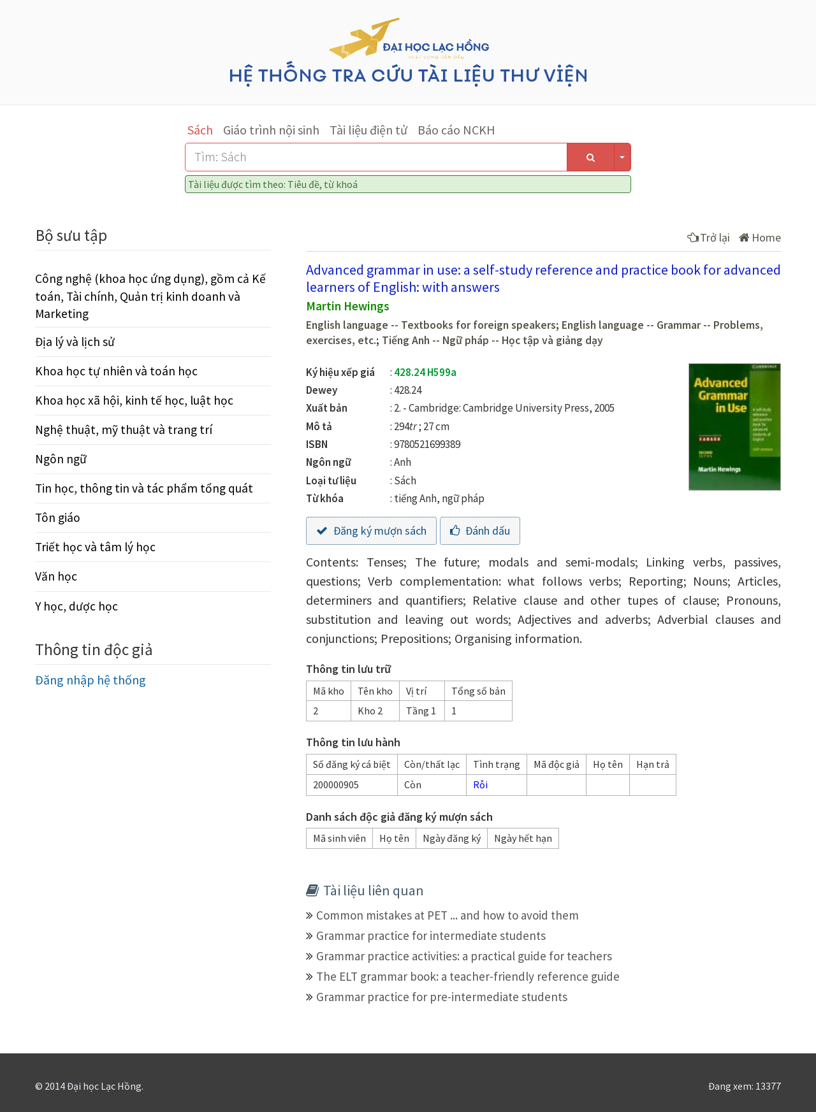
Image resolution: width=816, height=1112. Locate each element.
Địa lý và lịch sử (75, 341)
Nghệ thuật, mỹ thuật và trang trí (123, 429)
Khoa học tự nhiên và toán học (116, 371)
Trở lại (708, 237)
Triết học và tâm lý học (95, 546)
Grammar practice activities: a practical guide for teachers (464, 956)
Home (760, 237)
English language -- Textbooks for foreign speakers (431, 325)
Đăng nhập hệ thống (90, 680)
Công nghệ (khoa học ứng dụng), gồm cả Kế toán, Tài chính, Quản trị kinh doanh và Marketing (150, 296)
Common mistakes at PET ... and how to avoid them (447, 915)
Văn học (56, 576)
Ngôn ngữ (61, 458)
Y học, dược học (76, 606)
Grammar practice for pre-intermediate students (441, 996)
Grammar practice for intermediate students (431, 935)
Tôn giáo (57, 517)
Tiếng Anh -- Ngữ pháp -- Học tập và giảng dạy (492, 340)
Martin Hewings (348, 306)
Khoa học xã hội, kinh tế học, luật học (134, 400)
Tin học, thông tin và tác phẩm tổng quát (144, 488)
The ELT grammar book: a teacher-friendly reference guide (468, 976)
